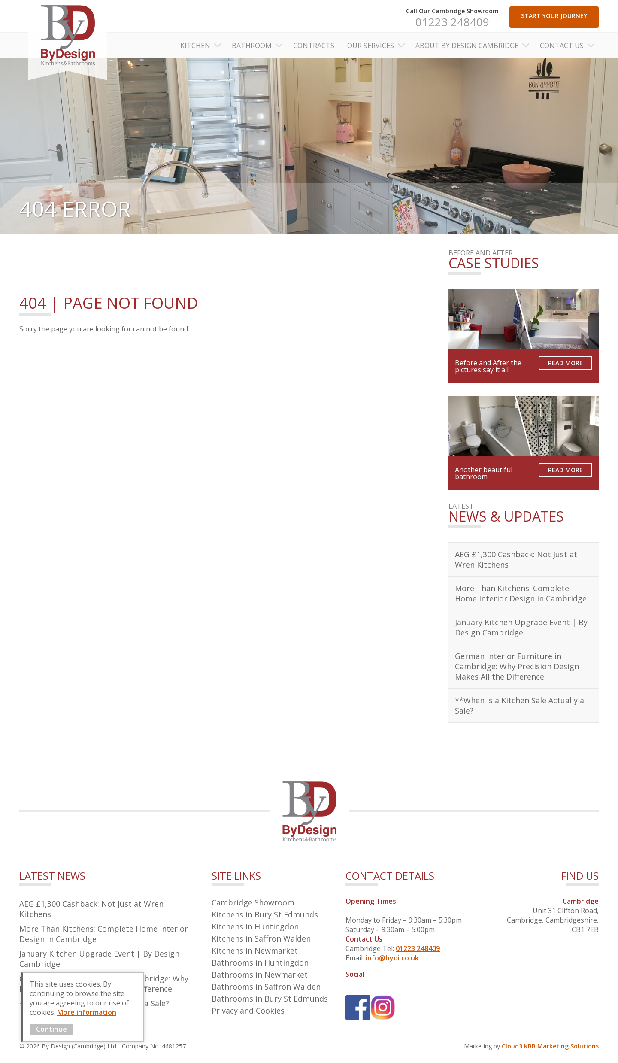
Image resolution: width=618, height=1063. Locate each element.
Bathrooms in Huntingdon (260, 962)
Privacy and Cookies (248, 1010)
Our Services (370, 45)
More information (86, 1012)
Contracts (313, 45)
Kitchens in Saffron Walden (261, 938)
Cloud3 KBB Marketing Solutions (550, 1046)
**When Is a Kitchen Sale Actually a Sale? (519, 705)
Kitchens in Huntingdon (255, 926)
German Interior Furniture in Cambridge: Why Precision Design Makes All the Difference (517, 666)
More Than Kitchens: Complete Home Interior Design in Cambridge (521, 593)
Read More (565, 363)
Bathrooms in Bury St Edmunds (270, 998)
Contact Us (562, 45)
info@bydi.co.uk (392, 958)
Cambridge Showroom (253, 902)
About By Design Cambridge (466, 45)
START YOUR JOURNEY (554, 16)
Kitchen (195, 45)
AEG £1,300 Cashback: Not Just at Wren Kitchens (516, 559)
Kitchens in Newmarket (255, 950)
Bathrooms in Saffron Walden (266, 986)
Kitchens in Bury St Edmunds (265, 914)
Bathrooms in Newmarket (260, 974)
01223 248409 (452, 22)
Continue (51, 1029)
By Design (67, 40)
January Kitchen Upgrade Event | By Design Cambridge (521, 627)
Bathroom (252, 45)
